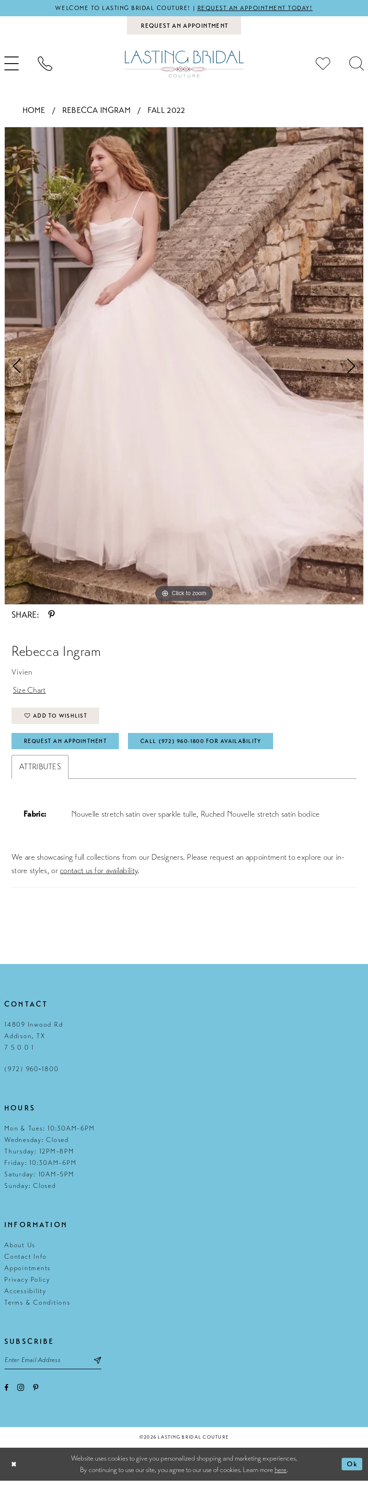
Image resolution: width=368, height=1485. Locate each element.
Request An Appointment (67, 744)
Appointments (27, 1271)
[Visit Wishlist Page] (323, 64)
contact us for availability (99, 874)
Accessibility (25, 1294)
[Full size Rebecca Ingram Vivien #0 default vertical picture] (184, 366)
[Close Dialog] (14, 1468)
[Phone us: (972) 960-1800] (45, 64)
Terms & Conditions (37, 1306)
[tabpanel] (184, 366)
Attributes (40, 770)
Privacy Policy (27, 1283)
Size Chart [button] (29, 692)
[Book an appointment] (184, 26)
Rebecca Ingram (96, 111)
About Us (19, 1248)
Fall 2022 (166, 111)
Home (34, 111)
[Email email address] (55, 1364)
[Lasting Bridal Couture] (184, 65)
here (281, 1474)
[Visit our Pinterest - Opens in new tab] (35, 1391)
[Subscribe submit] (102, 1364)
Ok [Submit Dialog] (352, 1468)
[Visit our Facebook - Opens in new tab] (6, 1391)
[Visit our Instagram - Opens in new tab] (20, 1391)
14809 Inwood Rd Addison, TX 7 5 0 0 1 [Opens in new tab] (33, 1039)
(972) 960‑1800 (31, 1072)
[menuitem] (45, 64)
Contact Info (25, 1260)
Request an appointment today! (257, 8)
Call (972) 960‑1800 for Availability (207, 744)
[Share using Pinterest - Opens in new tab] (51, 615)
